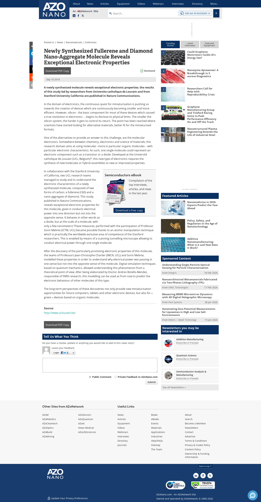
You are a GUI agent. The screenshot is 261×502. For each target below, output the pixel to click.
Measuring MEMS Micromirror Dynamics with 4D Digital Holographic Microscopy (187, 295)
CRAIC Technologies (178, 287)
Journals (122, 444)
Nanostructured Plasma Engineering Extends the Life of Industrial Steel (202, 131)
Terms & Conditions (196, 440)
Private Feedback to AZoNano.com (138, 376)
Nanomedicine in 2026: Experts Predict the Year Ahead (202, 205)
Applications (158, 431)
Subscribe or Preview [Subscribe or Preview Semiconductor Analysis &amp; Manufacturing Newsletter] (187, 377)
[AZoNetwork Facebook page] (78, 16)
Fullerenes (91, 42)
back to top (205, 465)
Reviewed (149, 70)
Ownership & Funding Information (197, 455)
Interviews (123, 436)
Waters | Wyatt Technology (182, 319)
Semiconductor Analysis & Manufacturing (191, 372)
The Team (156, 449)
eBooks (155, 418)
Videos (121, 427)
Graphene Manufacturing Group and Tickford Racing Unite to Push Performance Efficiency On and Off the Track (201, 114)
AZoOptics (48, 427)
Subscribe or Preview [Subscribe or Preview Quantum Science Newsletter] (187, 358)
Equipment (124, 423)
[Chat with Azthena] (253, 495)
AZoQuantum (85, 418)
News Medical (86, 427)
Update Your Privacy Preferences (67, 497)
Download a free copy (129, 210)
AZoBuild (47, 431)
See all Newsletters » (174, 386)
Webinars (123, 431)
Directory (123, 440)
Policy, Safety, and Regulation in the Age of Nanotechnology (202, 223)
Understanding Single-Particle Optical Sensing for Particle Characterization (186, 266)
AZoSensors (84, 414)
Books (154, 414)
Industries (156, 436)
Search (189, 418)
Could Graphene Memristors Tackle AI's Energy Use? (201, 54)
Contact (189, 431)
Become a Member (195, 423)
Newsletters (191, 427)
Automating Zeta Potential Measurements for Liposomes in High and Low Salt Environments (188, 311)
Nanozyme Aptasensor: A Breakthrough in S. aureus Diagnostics (202, 73)
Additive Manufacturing (189, 338)
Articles (122, 418)
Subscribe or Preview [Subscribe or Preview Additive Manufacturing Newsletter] (187, 342)
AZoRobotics (49, 418)
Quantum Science (186, 355)
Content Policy (193, 449)
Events (154, 423)
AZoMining (48, 436)
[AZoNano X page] (82, 16)
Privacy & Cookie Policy (197, 444)
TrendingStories (170, 44)
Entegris (172, 272)
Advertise (190, 436)
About (188, 414)
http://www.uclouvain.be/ (60, 313)
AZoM (45, 414)
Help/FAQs (157, 440)
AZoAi (81, 423)
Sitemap (155, 444)
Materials (156, 427)
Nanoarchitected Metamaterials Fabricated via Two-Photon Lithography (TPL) (189, 281)
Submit (151, 382)
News (60, 42)
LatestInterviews (190, 44)
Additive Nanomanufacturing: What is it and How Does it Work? (202, 243)
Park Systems (175, 301)
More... (214, 3)
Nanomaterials (74, 42)
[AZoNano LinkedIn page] (74, 16)
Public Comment (101, 376)
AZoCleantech (50, 423)
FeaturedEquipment (209, 44)
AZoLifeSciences (87, 431)
